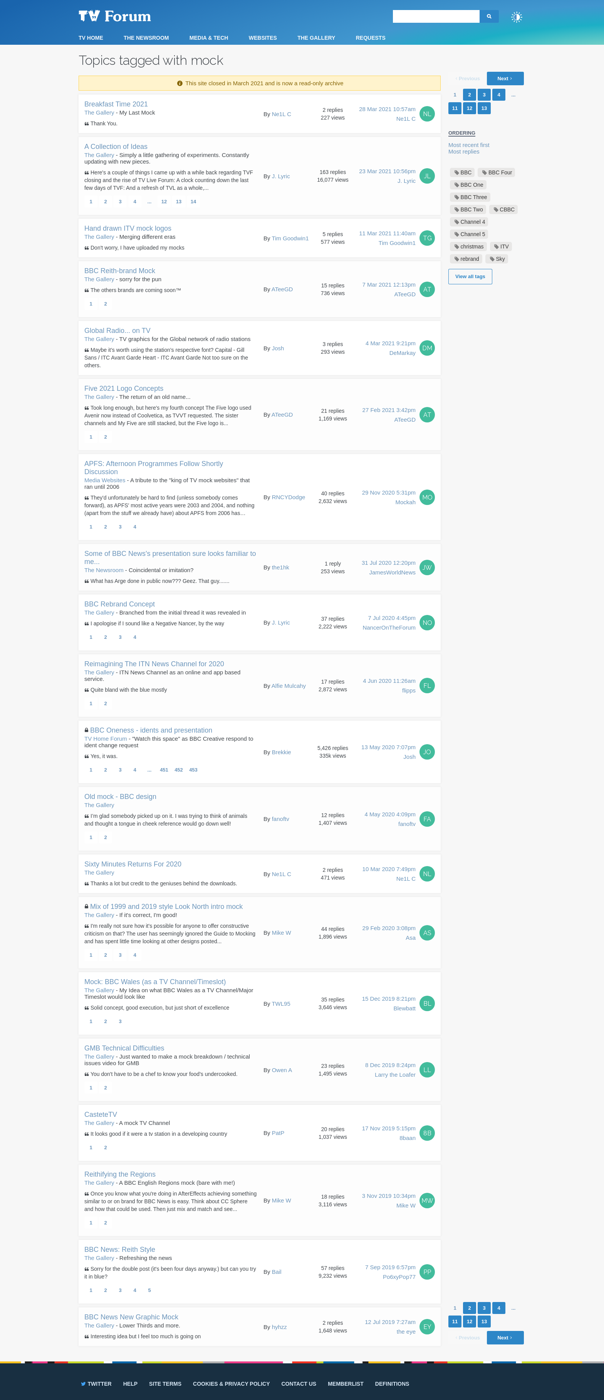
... (150, 201)
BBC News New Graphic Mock (131, 1317)
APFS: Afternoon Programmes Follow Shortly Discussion (153, 468)
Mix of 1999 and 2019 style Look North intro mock (166, 906)
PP (427, 1272)
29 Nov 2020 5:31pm (389, 498)
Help (130, 1384)
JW (427, 567)
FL (427, 685)
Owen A (282, 1070)
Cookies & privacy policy (231, 1384)
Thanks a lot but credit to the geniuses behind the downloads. (164, 883)
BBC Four (500, 172)
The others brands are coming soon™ (136, 290)
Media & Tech (209, 38)
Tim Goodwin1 (290, 238)
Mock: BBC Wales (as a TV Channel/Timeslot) (155, 982)
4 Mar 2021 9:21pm (391, 349)
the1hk (280, 567)
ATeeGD (282, 289)
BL (427, 1003)
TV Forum (127, 15)
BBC (466, 172)
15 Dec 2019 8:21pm (389, 1004)
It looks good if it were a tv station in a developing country (159, 1134)
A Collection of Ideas (116, 146)
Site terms (165, 1384)
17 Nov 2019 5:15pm (389, 1134)
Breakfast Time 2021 (116, 104)
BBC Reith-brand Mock (119, 271)
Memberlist (346, 1384)
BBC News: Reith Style (119, 1249)
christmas (472, 246)
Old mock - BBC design (120, 796)
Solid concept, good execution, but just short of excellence (160, 1008)
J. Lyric (281, 176)
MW (427, 1200)
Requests (371, 38)
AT (427, 289)
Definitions (392, 1384)
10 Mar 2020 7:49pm (389, 874)
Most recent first (469, 145)
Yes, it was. (104, 756)
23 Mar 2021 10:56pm (387, 177)
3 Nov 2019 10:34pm (389, 1201)
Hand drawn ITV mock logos (127, 228)
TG (427, 238)
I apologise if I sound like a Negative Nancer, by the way (157, 623)
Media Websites (104, 480)
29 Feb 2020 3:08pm (389, 933)
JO (427, 752)
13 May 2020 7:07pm (388, 753)
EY (427, 1327)
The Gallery (316, 38)
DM (427, 348)
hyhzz (279, 1327)
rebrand (470, 259)
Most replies (464, 151)
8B (427, 1133)
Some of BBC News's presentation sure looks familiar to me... (170, 558)
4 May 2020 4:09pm (390, 820)
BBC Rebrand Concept (119, 604)
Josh (278, 348)
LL (427, 1070)
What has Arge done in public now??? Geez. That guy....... (160, 581)
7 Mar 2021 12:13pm (389, 290)
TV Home (91, 38)
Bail (277, 1271)
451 (164, 770)
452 (178, 770)
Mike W (281, 932)
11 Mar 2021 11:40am (387, 239)
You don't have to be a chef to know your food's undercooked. (164, 1074)
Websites (263, 38)
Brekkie (281, 752)
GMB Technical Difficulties (124, 1048)
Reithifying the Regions (120, 1174)
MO (427, 497)
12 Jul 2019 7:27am (390, 1327)
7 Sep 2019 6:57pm (390, 1273)
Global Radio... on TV (117, 330)
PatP (278, 1133)
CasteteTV (100, 1114)
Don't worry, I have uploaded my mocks (138, 248)
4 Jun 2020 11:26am (389, 686)
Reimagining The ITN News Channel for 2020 (154, 664)
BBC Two (472, 209)
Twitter (96, 1384)
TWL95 (281, 1003)
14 (193, 201)
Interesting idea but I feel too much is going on (146, 1336)
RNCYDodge (288, 497)
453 (193, 770)
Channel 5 (473, 234)
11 (455, 108)
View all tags (470, 276)
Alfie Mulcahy (289, 685)
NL (427, 114)
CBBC (507, 209)
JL (427, 176)
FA (427, 819)
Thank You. (104, 123)
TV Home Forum (105, 738)
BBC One (472, 185)
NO (427, 623)
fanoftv (280, 819)
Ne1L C (281, 114)
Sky (500, 259)
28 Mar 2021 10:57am (387, 114)
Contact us (298, 1384)
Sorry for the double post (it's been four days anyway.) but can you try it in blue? (170, 1273)
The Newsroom (146, 38)
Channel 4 (473, 222)
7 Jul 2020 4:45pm (389, 623)
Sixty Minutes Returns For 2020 (132, 864)
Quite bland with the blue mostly (129, 690)
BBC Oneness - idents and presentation (151, 730)
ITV (504, 246)
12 (164, 201)
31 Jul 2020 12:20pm (389, 568)
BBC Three (474, 197)
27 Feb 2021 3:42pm (389, 415)
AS (427, 933)
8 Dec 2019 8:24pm (390, 1070)
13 (178, 201)
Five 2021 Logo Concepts (123, 388)
